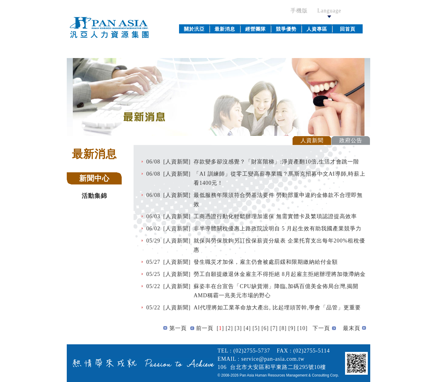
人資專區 (317, 29)
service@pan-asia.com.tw (273, 359)
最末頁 (351, 328)
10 (303, 328)
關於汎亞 (194, 29)
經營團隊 (255, 29)
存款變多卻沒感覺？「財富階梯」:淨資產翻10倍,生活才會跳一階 (276, 162)
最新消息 (225, 29)
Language (329, 13)
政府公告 (350, 140)
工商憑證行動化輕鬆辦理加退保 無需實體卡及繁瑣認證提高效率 (275, 216)
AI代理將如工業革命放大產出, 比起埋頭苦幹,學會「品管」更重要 (277, 308)
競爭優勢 (286, 29)
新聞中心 (94, 178)
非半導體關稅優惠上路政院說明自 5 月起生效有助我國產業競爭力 (277, 228)
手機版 (302, 11)
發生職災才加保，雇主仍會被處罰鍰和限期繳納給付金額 (266, 262)
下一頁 (321, 328)
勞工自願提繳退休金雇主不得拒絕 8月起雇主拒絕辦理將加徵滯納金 (280, 274)
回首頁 (347, 29)
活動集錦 (94, 195)
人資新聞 (312, 140)
